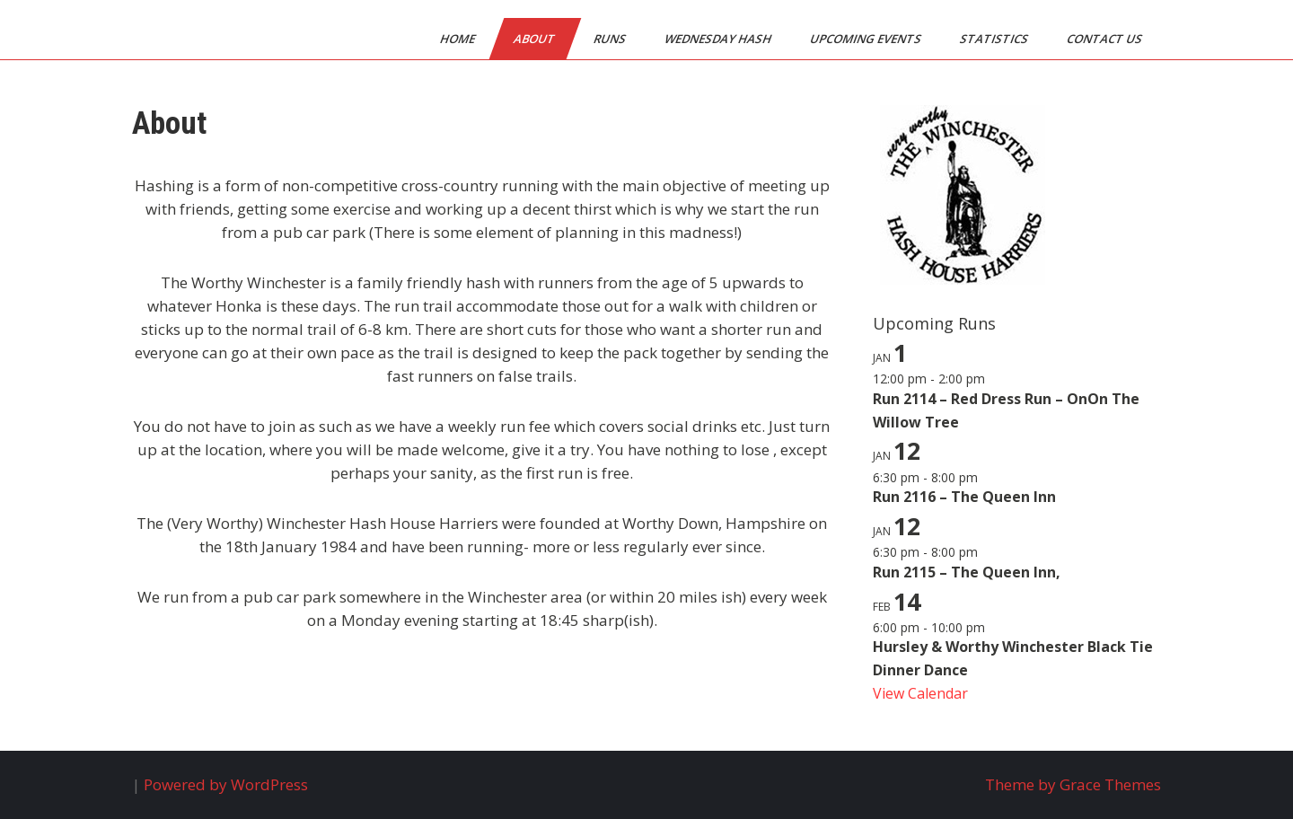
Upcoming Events (867, 39)
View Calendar (920, 693)
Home (458, 39)
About (535, 39)
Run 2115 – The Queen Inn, (966, 572)
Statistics (995, 39)
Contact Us (1106, 39)
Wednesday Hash (719, 39)
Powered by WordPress (226, 784)
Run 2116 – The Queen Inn (964, 496)
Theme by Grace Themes (1073, 784)
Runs (611, 39)
